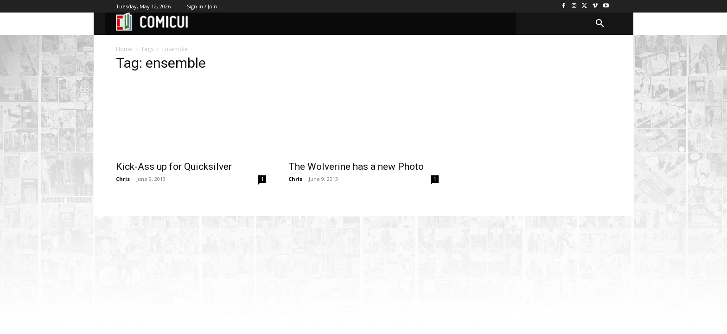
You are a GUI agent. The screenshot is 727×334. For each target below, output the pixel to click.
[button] (600, 24)
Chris (123, 178)
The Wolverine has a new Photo (356, 166)
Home (124, 49)
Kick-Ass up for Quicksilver (174, 166)
